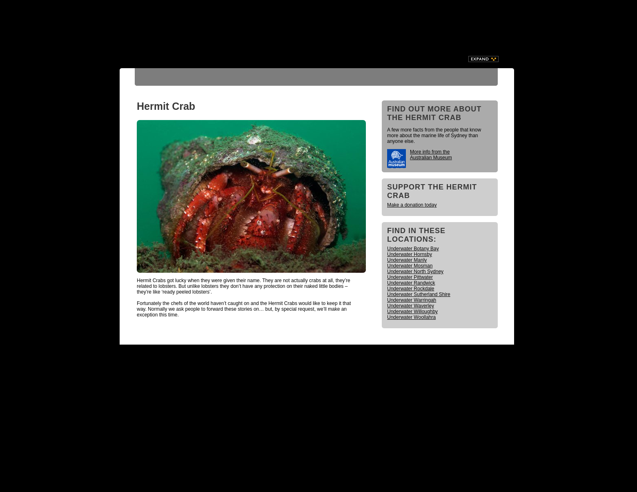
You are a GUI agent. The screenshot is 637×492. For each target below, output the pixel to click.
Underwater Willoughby (412, 311)
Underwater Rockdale (410, 289)
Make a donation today (412, 205)
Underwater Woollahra (411, 317)
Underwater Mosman (409, 266)
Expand (483, 59)
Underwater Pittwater (410, 277)
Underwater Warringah (411, 300)
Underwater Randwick (411, 283)
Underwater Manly (407, 260)
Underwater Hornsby (409, 254)
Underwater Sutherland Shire (418, 294)
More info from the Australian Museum (431, 154)
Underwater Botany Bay (413, 249)
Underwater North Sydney (415, 271)
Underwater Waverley (410, 306)
